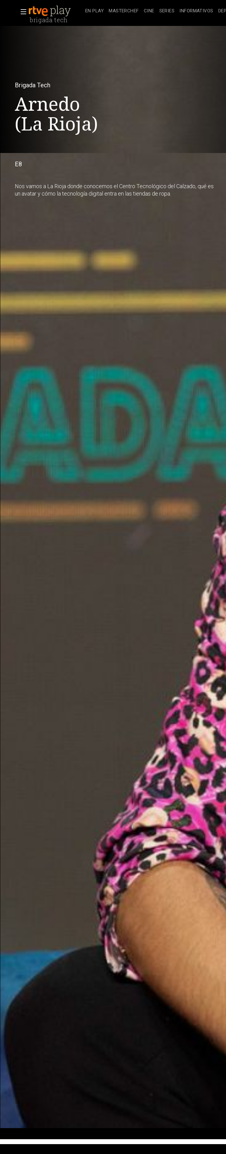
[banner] (55, 11)
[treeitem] (94, 11)
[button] (21, 12)
